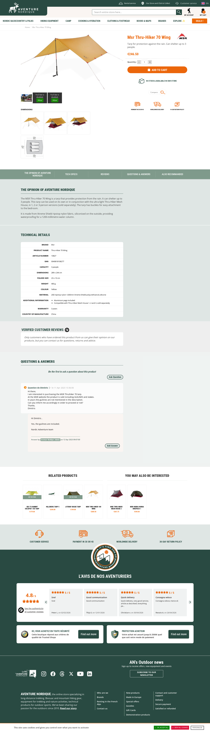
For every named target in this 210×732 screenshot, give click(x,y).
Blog (26, 673)
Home (27, 27)
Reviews (105, 174)
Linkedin (89, 673)
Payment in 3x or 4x (137, 109)
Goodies (130, 706)
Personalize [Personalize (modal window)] (197, 727)
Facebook (52, 673)
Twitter (71, 673)
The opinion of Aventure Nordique (37, 174)
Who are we (102, 692)
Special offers (132, 701)
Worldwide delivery (157, 109)
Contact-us (102, 708)
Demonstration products (138, 714)
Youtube (80, 673)
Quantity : (132, 62)
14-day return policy (177, 109)
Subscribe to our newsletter (146, 673)
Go (179, 12)
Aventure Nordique (36, 694)
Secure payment (163, 704)
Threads (61, 673)
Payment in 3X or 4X (83, 541)
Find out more (88, 634)
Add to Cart (159, 70)
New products (133, 692)
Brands (100, 697)
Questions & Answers (138, 174)
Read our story (68, 708)
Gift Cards (131, 710)
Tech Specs (71, 174)
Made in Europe (133, 697)
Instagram (43, 673)
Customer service (39, 541)
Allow (40, 100)
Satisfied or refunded (165, 708)
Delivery (159, 700)
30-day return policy (171, 541)
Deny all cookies (180, 727)
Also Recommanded (172, 174)
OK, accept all (161, 727)
